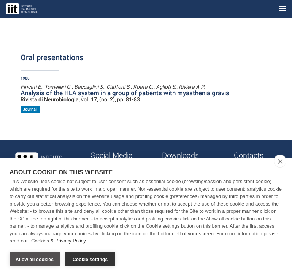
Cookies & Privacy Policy (58, 241)
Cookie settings (90, 259)
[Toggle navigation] (282, 9)
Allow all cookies (35, 259)
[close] (280, 161)
